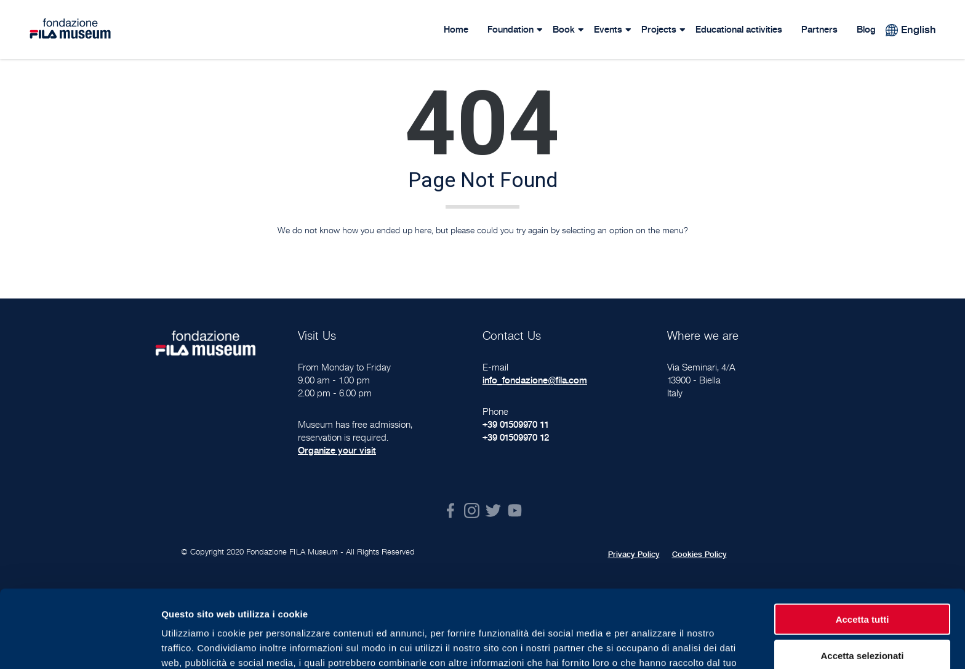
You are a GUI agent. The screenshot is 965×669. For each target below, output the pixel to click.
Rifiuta (862, 618)
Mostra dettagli (647, 644)
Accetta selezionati (861, 582)
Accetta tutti (862, 546)
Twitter (493, 510)
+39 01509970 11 (515, 424)
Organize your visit (337, 450)
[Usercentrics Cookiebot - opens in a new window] (80, 645)
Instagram (471, 510)
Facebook (450, 510)
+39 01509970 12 (515, 437)
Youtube (515, 510)
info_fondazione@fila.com (534, 380)
